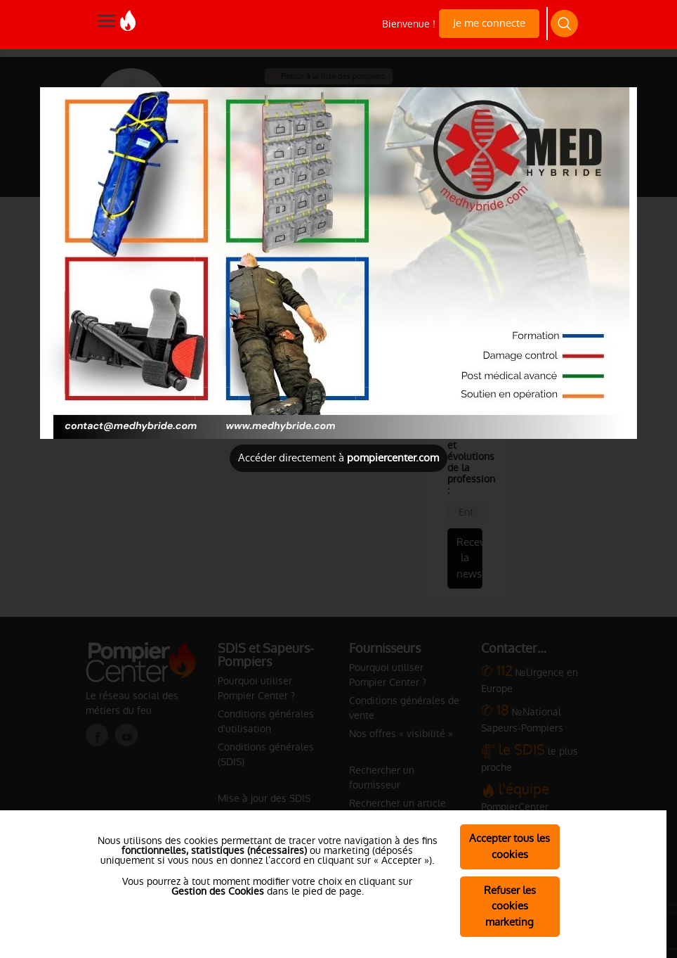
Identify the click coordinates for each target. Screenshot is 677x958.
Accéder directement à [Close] (338, 457)
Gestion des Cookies (217, 891)
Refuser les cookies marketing (510, 906)
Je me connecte (489, 22)
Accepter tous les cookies (509, 846)
